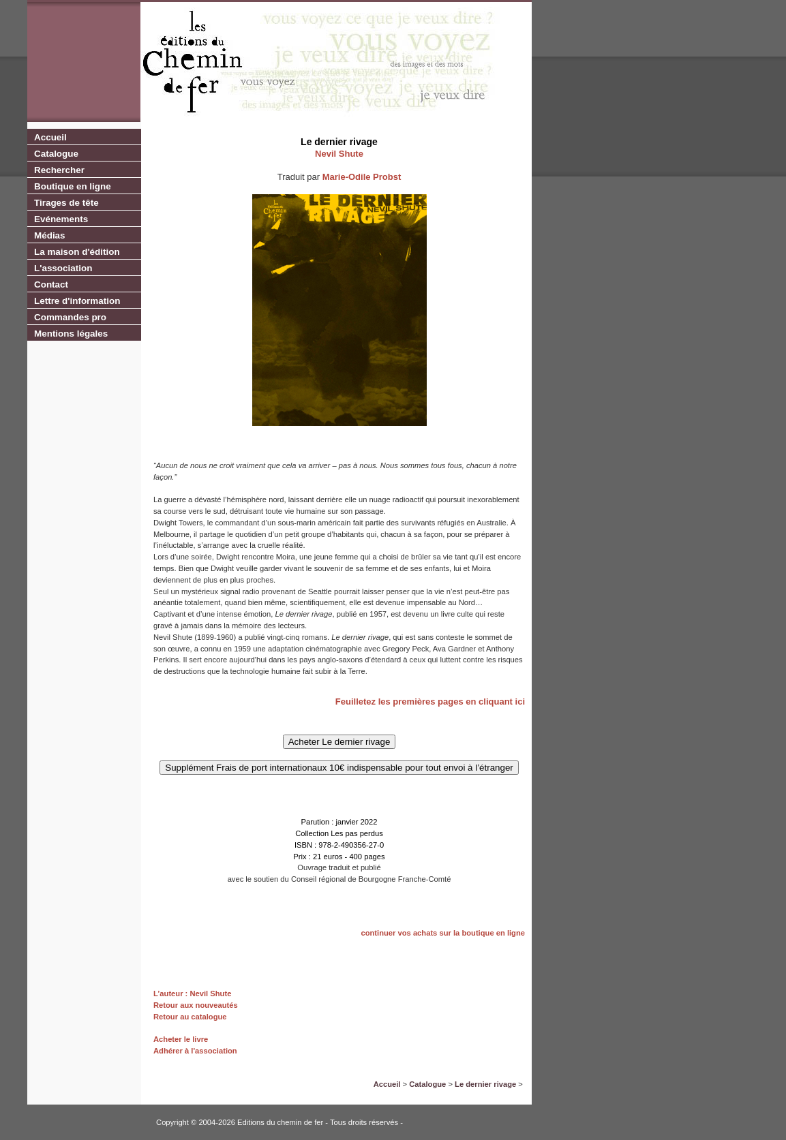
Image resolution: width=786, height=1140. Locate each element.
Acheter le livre (180, 1039)
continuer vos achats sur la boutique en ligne (443, 933)
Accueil (50, 137)
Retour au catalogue (190, 1017)
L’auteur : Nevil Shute (192, 993)
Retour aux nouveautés (195, 1005)
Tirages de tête (66, 203)
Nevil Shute (339, 154)
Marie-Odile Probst (362, 177)
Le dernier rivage (485, 1084)
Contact (51, 284)
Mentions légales (71, 333)
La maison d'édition (77, 252)
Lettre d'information (77, 301)
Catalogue (56, 154)
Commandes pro (70, 317)
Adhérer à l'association (195, 1051)
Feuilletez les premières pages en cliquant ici (430, 701)
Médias (49, 235)
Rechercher (59, 170)
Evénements (61, 219)
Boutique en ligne (72, 186)
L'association (63, 268)
